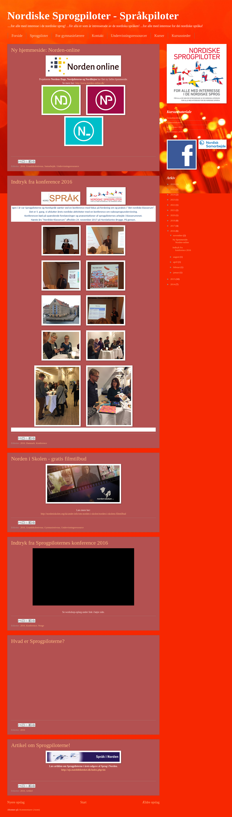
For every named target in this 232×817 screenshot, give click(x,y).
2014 (173, 284)
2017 (173, 226)
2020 (173, 215)
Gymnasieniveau (52, 527)
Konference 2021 (175, 127)
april (175, 262)
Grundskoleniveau (34, 166)
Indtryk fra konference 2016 (41, 182)
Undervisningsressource (68, 166)
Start (83, 802)
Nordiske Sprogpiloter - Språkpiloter (93, 16)
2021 (173, 210)
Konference (41, 443)
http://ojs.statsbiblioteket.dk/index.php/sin (83, 769)
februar (176, 267)
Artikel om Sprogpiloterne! (40, 745)
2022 (173, 205)
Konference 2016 (175, 131)
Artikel (29, 791)
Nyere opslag (16, 802)
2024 (173, 194)
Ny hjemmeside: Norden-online (45, 50)
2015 (173, 279)
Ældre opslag (151, 802)
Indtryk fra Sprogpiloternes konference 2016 (59, 543)
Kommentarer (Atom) (29, 809)
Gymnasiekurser (174, 122)
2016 (22, 166)
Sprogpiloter (39, 36)
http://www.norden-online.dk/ (90, 83)
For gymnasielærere (69, 36)
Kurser (159, 36)
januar (176, 272)
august (176, 257)
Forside (17, 36)
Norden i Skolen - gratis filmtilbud (48, 459)
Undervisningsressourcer (129, 36)
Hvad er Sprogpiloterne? (38, 641)
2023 (173, 199)
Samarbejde (49, 166)
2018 (173, 220)
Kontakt (97, 36)
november (178, 235)
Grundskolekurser (175, 118)
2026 (173, 184)
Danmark (30, 443)
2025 (173, 189)
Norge (41, 625)
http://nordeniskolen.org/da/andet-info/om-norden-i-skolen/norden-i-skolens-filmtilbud (83, 513)
